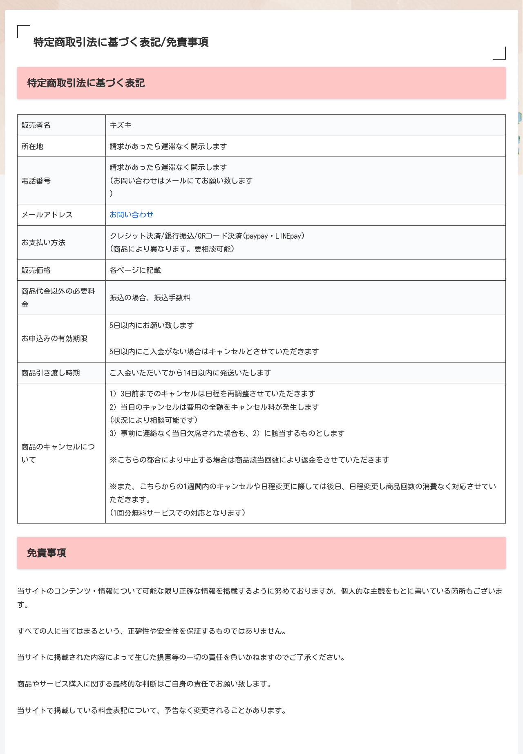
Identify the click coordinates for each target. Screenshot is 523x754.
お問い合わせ (132, 214)
